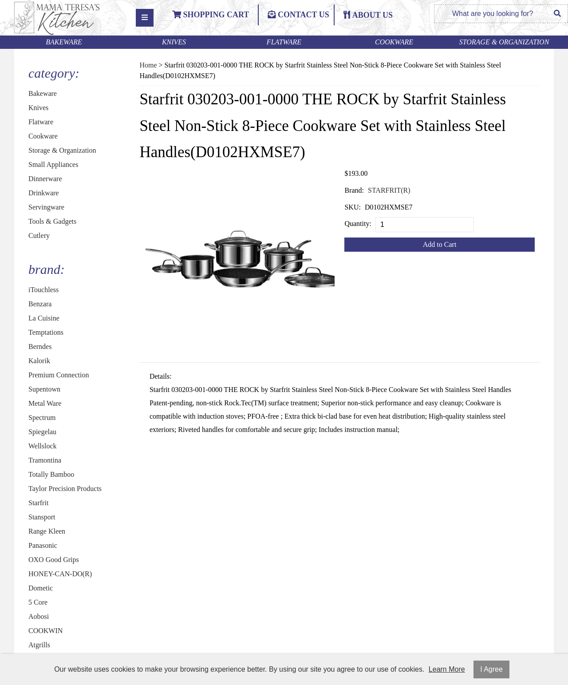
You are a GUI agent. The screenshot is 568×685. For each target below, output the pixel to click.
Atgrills (39, 645)
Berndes (39, 346)
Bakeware (64, 42)
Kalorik (39, 360)
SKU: (352, 207)
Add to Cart (440, 244)
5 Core (37, 602)
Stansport (41, 517)
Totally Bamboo (51, 474)
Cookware (394, 42)
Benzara (39, 304)
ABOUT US (372, 15)
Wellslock (42, 446)
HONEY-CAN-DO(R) (60, 574)
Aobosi (38, 616)
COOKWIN (45, 630)
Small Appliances (53, 164)
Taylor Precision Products (65, 488)
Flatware (284, 42)
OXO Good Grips (53, 559)
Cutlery (39, 235)
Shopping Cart (210, 14)
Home (148, 65)
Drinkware (43, 193)
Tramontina (44, 460)
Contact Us (298, 14)
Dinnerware (45, 178)
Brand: (354, 190)
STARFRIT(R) (389, 190)
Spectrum (41, 417)
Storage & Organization (504, 42)
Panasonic (42, 545)
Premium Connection (58, 375)
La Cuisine (43, 318)
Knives (174, 42)
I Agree (491, 669)
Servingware (46, 207)
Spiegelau (42, 432)
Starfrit (38, 503)
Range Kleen (46, 531)
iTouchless (43, 289)
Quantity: (357, 223)
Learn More (447, 669)
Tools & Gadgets (52, 221)
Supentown (44, 389)
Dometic (40, 588)
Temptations (45, 332)
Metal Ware (44, 403)
